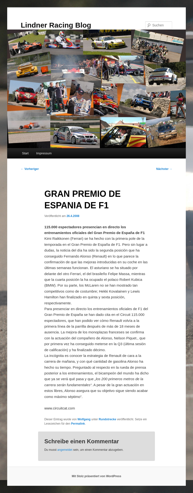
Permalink (78, 423)
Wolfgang (84, 419)
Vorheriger (30, 169)
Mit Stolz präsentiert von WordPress (96, 476)
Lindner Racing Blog (56, 25)
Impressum (44, 153)
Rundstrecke (107, 419)
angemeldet (64, 449)
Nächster (164, 169)
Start (25, 153)
